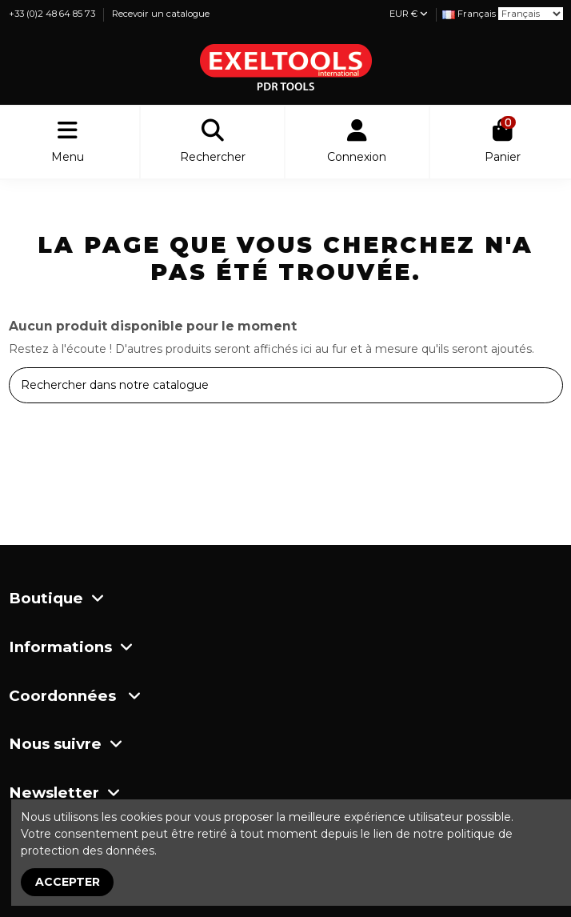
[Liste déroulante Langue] (469, 14)
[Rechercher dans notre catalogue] (546, 385)
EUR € (408, 13)
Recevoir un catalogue (161, 13)
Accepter (67, 882)
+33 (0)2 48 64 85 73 (53, 13)
